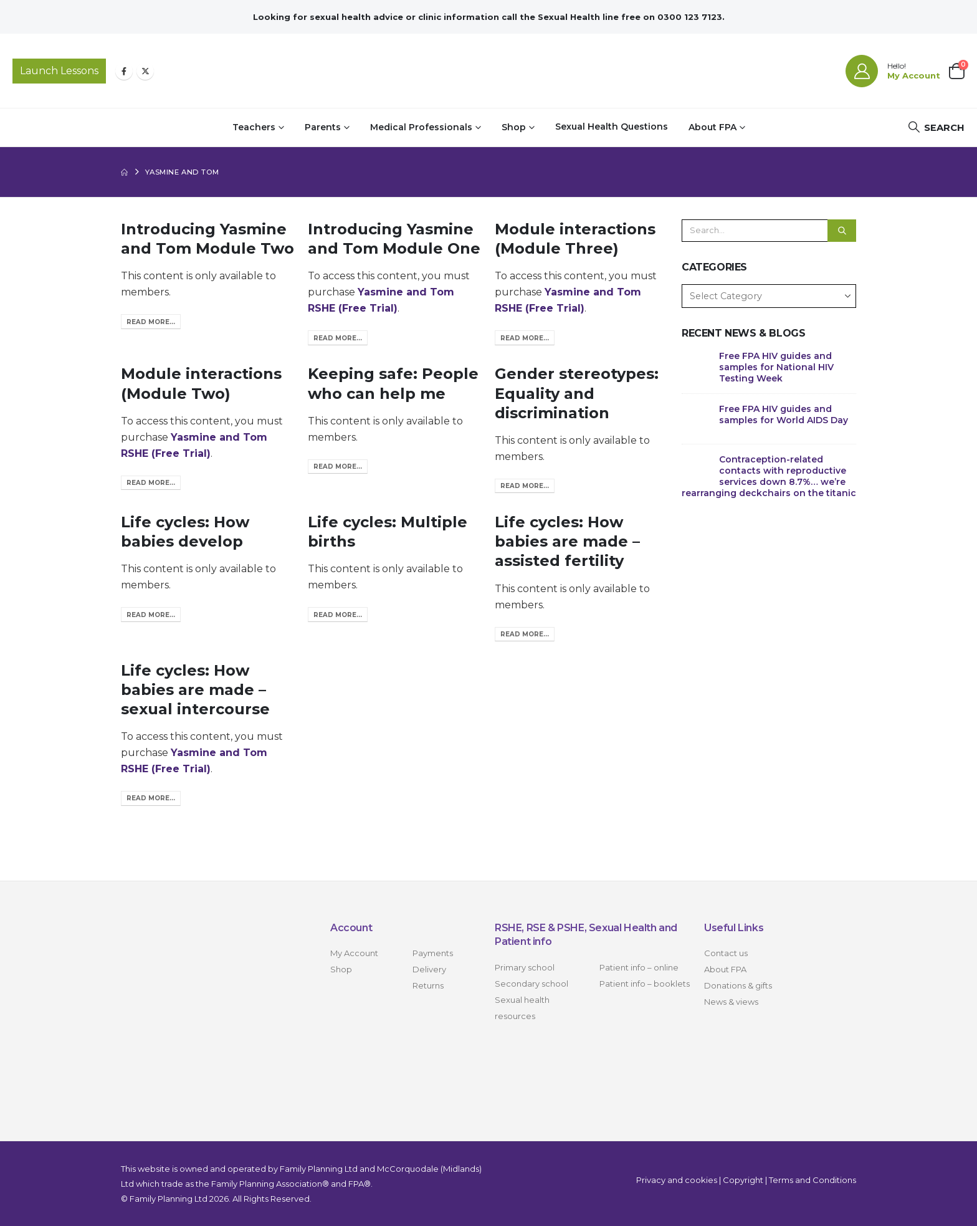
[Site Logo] (488, 70)
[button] (936, 127)
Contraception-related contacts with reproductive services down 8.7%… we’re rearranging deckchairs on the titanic (769, 476)
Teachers (253, 127)
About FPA (712, 127)
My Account (354, 953)
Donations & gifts (738, 985)
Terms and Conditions (812, 1180)
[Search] (841, 230)
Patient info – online (639, 967)
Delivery (429, 969)
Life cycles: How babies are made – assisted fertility (567, 541)
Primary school (525, 967)
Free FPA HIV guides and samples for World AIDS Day (783, 414)
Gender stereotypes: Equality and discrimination (577, 393)
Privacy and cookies (676, 1180)
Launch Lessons (59, 71)
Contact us (726, 953)
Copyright (743, 1180)
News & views (731, 1002)
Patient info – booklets (644, 984)
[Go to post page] (697, 365)
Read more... (150, 322)
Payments (432, 953)
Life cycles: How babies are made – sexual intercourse (195, 689)
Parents (323, 127)
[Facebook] (124, 71)
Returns (428, 985)
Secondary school (531, 984)
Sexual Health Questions (611, 126)
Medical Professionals (421, 127)
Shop (514, 127)
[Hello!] (893, 71)
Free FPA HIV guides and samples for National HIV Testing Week (776, 367)
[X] (145, 71)
